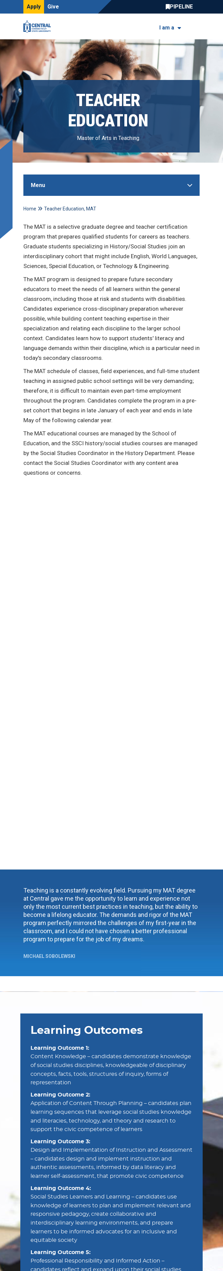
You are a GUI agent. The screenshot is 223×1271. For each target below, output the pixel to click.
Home (29, 208)
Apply (34, 6)
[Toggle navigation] (195, 26)
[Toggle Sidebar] (111, 185)
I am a (166, 27)
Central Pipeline (181, 7)
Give (53, 6)
